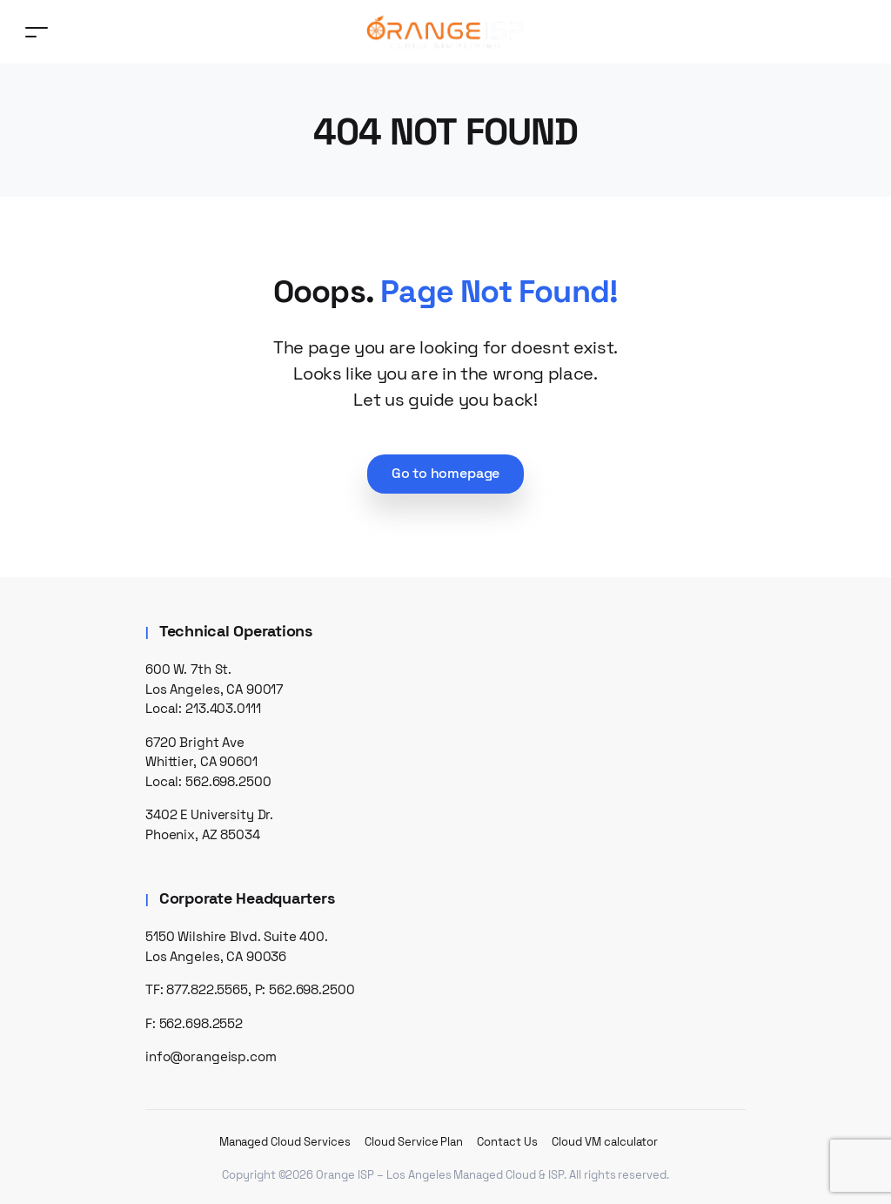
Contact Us (507, 1141)
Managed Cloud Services (285, 1141)
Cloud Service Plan (414, 1141)
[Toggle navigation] (36, 32)
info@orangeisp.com (211, 1056)
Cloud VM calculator (605, 1141)
